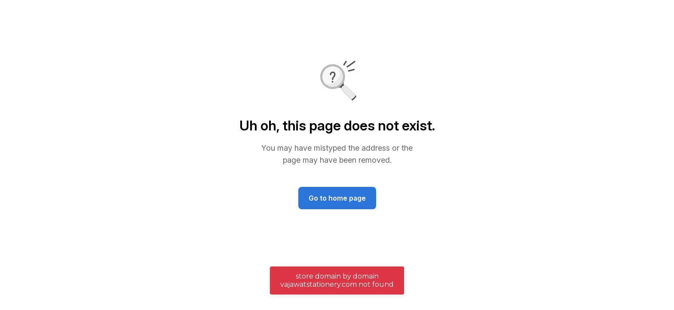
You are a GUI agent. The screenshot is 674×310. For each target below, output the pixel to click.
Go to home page (337, 198)
